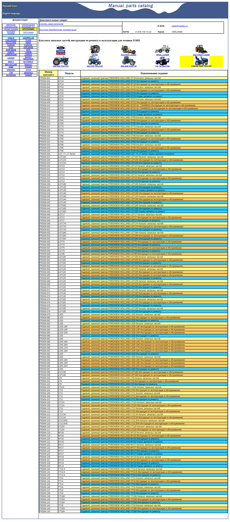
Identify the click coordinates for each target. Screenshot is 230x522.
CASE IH (11, 38)
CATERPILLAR (28, 38)
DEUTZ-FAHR (11, 43)
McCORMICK (28, 62)
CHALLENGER (10, 40)
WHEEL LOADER (163, 54)
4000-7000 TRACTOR (95, 65)
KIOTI (28, 50)
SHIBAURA (11, 70)
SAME (11, 67)
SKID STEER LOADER (201, 54)
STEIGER (28, 67)
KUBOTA (11, 52)
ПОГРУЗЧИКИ (28, 32)
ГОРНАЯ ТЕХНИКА (11, 29)
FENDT (28, 43)
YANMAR (28, 75)
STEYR (28, 70)
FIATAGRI (11, 45)
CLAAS (28, 40)
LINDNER (10, 58)
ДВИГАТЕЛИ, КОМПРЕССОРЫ (10, 26)
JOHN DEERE (11, 50)
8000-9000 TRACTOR (129, 65)
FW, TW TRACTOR (163, 65)
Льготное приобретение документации (58, 30)
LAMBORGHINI (11, 55)
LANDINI (28, 52)
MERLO (11, 62)
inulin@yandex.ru (180, 26)
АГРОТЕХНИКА (28, 29)
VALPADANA (11, 75)
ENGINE (95, 54)
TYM (11, 73)
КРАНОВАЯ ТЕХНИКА (11, 32)
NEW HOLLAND (11, 65)
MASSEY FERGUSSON (28, 58)
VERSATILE (28, 73)
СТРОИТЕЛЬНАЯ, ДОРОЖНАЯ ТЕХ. (28, 26)
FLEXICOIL (28, 45)
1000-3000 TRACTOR (61, 65)
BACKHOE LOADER (129, 54)
